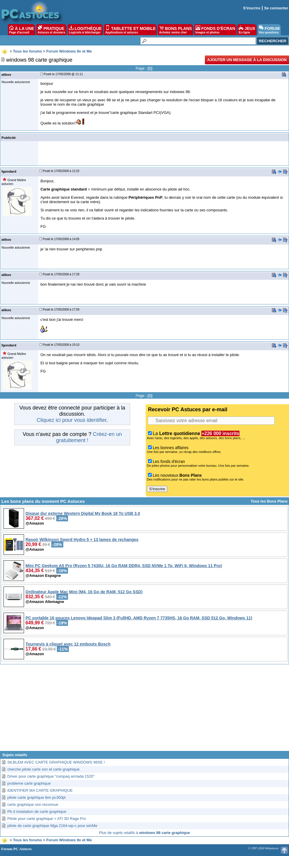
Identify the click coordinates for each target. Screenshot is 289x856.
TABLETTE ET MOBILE (130, 29)
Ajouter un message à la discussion (247, 60)
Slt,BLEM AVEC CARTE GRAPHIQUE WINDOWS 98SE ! (56, 762)
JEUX (247, 29)
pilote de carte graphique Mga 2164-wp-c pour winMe (52, 825)
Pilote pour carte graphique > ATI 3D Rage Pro (46, 818)
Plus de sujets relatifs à (144, 832)
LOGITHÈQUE (85, 29)
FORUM (269, 29)
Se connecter (276, 8)
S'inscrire (251, 8)
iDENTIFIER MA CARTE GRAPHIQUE (40, 790)
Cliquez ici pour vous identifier (71, 420)
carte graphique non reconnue (32, 804)
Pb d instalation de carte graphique (36, 811)
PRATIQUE (51, 29)
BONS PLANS (175, 29)
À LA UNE (21, 29)
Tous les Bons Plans (269, 501)
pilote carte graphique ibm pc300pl (36, 797)
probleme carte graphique (29, 783)
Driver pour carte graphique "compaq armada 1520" (51, 776)
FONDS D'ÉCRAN (215, 29)
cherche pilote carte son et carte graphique (43, 769)
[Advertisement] (145, 710)
